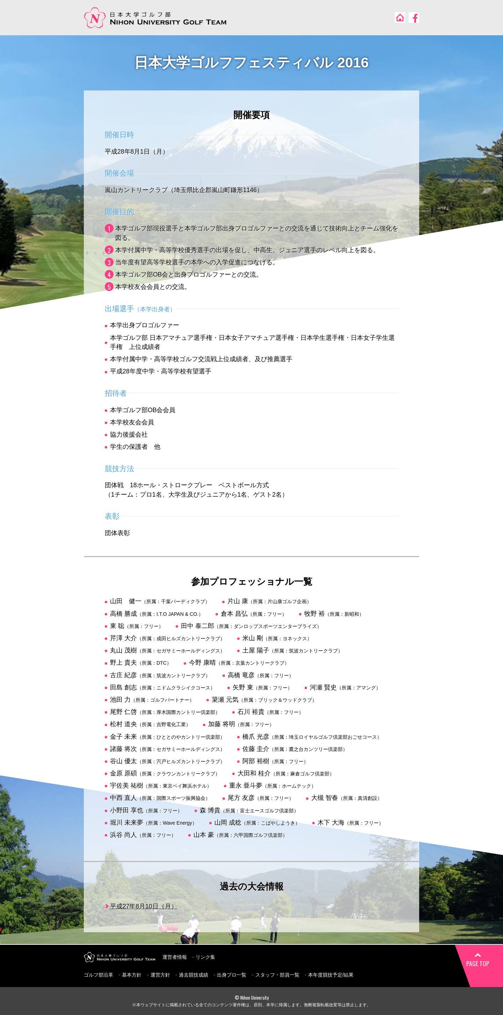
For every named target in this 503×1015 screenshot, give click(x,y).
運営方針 (160, 975)
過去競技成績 (193, 975)
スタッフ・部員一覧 (277, 975)
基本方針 (131, 975)
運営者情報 (174, 957)
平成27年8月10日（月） (143, 906)
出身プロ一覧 (231, 975)
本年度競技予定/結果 (330, 975)
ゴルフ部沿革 (98, 975)
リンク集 (205, 957)
